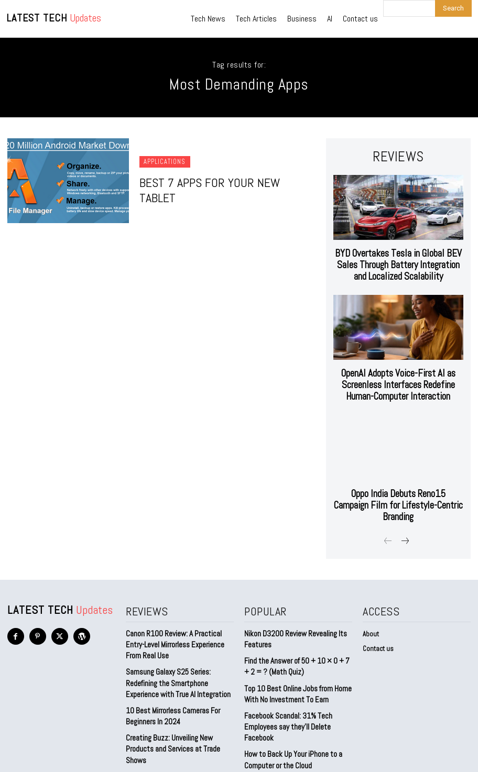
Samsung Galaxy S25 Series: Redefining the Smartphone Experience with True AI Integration (175, 646)
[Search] (453, 8)
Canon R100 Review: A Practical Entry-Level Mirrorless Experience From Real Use (180, 611)
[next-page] (404, 511)
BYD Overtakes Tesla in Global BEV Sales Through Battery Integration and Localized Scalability (398, 258)
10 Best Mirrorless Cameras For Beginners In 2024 (170, 676)
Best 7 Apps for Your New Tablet (215, 190)
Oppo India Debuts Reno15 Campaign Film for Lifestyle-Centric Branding (398, 482)
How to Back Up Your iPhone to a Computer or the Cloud (289, 717)
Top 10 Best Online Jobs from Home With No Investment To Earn (294, 657)
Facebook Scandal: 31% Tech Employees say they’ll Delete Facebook (285, 687)
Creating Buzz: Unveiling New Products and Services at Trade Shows (180, 701)
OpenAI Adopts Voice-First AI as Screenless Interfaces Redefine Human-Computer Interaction (398, 372)
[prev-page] (388, 511)
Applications (163, 171)
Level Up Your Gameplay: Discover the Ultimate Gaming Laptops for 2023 (178, 727)
